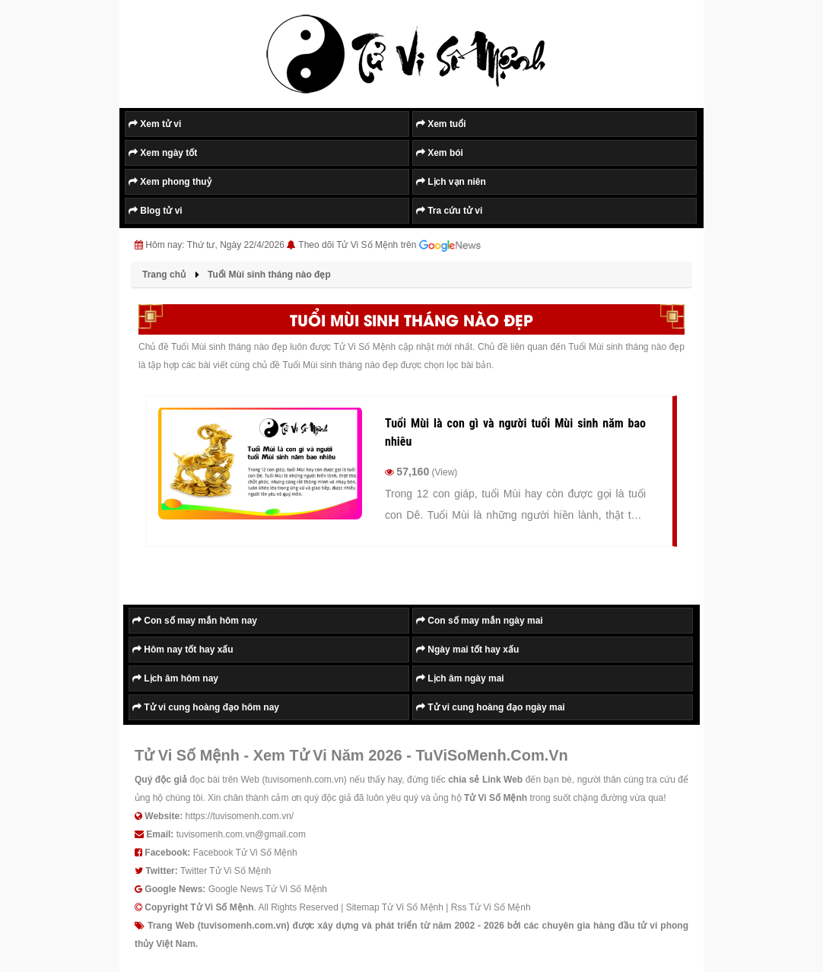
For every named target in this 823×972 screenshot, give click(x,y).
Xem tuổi (441, 124)
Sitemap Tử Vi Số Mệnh (394, 907)
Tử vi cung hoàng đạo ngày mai (490, 707)
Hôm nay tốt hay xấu (183, 649)
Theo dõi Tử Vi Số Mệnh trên (389, 246)
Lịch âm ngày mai (460, 678)
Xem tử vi (155, 124)
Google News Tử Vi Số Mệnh (267, 889)
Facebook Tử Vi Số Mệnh (245, 852)
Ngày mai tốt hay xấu (467, 649)
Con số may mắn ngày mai (479, 620)
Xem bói (439, 153)
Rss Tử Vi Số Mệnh (491, 907)
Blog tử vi (156, 210)
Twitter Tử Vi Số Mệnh (226, 871)
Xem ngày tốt (163, 153)
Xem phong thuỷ (170, 181)
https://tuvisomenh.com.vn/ (239, 816)
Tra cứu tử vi (449, 210)
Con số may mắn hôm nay (194, 620)
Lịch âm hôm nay (175, 678)
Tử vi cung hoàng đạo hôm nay (205, 707)
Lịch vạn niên (451, 181)
